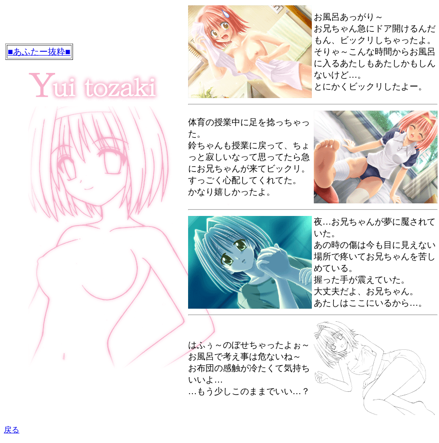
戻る (11, 430)
